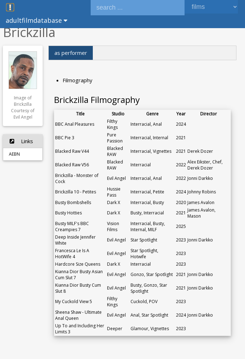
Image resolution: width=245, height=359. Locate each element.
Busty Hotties (68, 213)
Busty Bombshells (73, 202)
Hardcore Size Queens (77, 264)
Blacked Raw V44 (72, 151)
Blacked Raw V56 (72, 165)
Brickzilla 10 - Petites (75, 192)
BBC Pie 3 (64, 138)
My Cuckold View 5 (73, 301)
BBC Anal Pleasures (74, 124)
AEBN (14, 154)
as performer (70, 52)
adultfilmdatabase (36, 20)
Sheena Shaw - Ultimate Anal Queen (78, 315)
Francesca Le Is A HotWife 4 (72, 254)
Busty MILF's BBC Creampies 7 (72, 226)
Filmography (77, 80)
